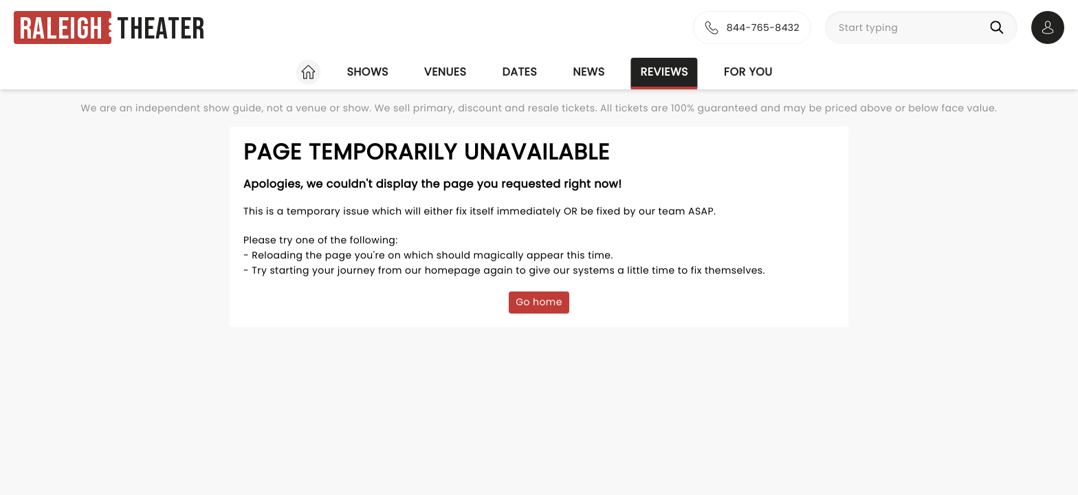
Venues (445, 72)
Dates (519, 72)
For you (748, 72)
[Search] (1000, 27)
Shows (367, 72)
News (588, 72)
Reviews (664, 72)
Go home (539, 302)
